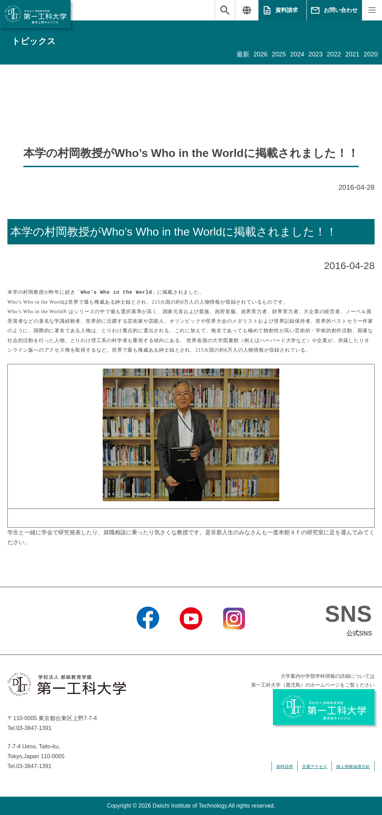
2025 (279, 54)
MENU (372, 10)
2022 (334, 54)
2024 (297, 54)
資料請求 (286, 10)
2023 (316, 54)
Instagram (234, 638)
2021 (352, 54)
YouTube (191, 638)
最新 (243, 54)
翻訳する (246, 10)
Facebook (148, 638)
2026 (260, 54)
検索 (225, 10)
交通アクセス (314, 766)
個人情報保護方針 (353, 766)
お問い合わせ (341, 10)
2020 (371, 54)
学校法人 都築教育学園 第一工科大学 (35, 14)
